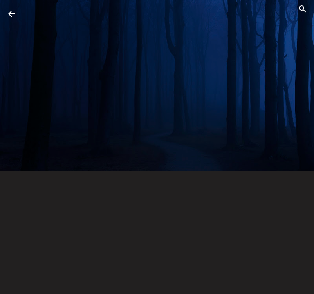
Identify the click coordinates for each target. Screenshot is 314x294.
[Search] (302, 10)
